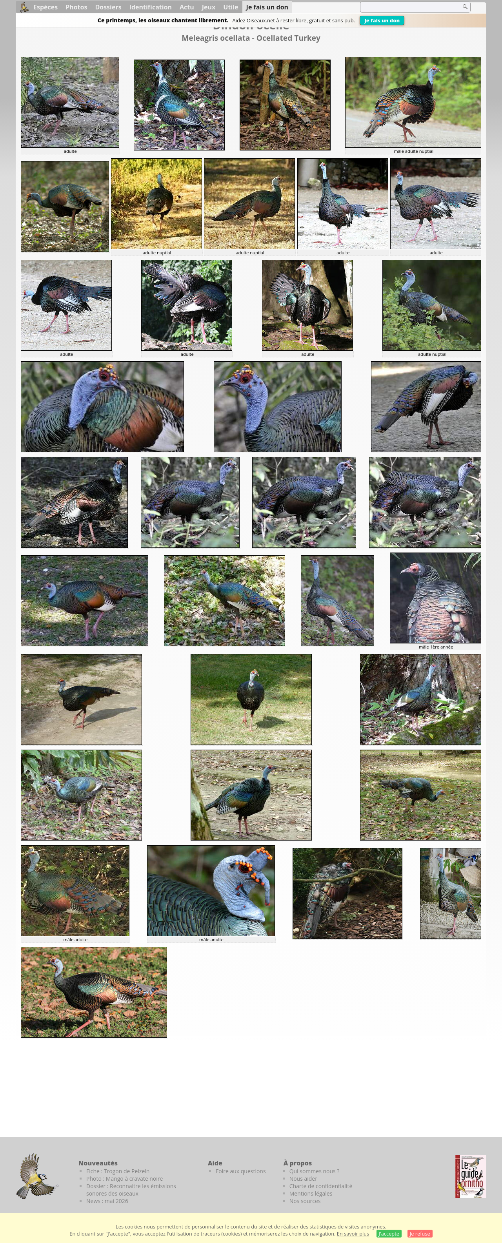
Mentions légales (311, 1193)
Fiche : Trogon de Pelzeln (117, 1171)
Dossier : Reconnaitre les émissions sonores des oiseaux (131, 1189)
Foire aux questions (241, 1171)
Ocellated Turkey (288, 38)
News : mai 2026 (107, 1201)
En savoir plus (353, 1233)
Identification (150, 7)
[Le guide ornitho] (470, 1176)
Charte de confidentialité (321, 1186)
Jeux (209, 7)
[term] (405, 7)
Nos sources (305, 1201)
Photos (76, 7)
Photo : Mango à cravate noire (124, 1178)
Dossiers (108, 7)
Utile (230, 7)
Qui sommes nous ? (314, 1171)
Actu (187, 7)
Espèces (45, 7)
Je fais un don (382, 20)
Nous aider (303, 1178)
